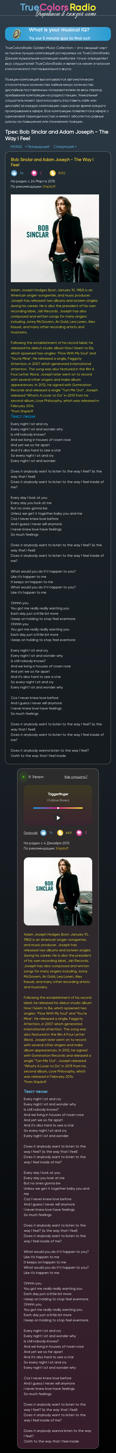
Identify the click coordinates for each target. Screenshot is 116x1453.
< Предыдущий (37, 146)
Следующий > (65, 146)
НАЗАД (17, 146)
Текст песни (35, 1091)
